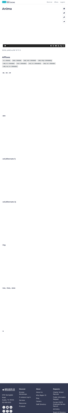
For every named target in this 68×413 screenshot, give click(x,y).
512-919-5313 (6, 378)
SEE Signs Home (8, 2)
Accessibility (60, 407)
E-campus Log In (25, 373)
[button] (64, 8)
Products (22, 382)
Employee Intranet (59, 394)
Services (22, 376)
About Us (39, 368)
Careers (38, 377)
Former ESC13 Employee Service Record (59, 380)
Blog (37, 374)
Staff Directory (41, 380)
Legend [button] (62, 2)
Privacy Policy (49, 407)
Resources (22, 379)
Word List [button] (49, 2)
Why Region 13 (41, 371)
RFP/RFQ (56, 385)
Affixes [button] (56, 2)
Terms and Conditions (36, 407)
